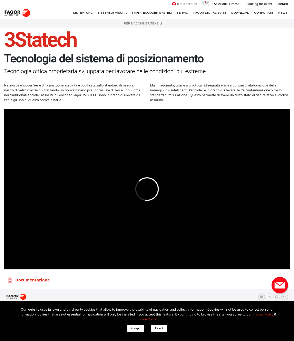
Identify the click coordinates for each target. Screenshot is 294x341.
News (282, 12)
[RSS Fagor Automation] (284, 296)
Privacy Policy (263, 314)
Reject (159, 328)
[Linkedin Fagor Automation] (269, 296)
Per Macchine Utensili (143, 23)
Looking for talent (259, 4)
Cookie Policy (147, 319)
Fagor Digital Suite (209, 12)
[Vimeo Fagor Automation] (277, 296)
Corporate (263, 12)
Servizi (182, 12)
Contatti (282, 4)
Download (240, 12)
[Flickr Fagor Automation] (261, 296)
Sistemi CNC (83, 12)
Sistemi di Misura (112, 12)
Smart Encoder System (151, 12)
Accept (135, 328)
